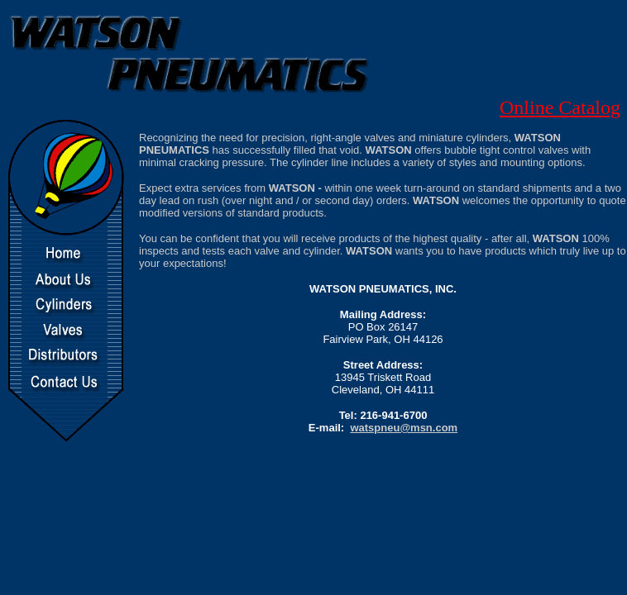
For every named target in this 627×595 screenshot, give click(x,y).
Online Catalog (560, 107)
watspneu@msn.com (403, 427)
